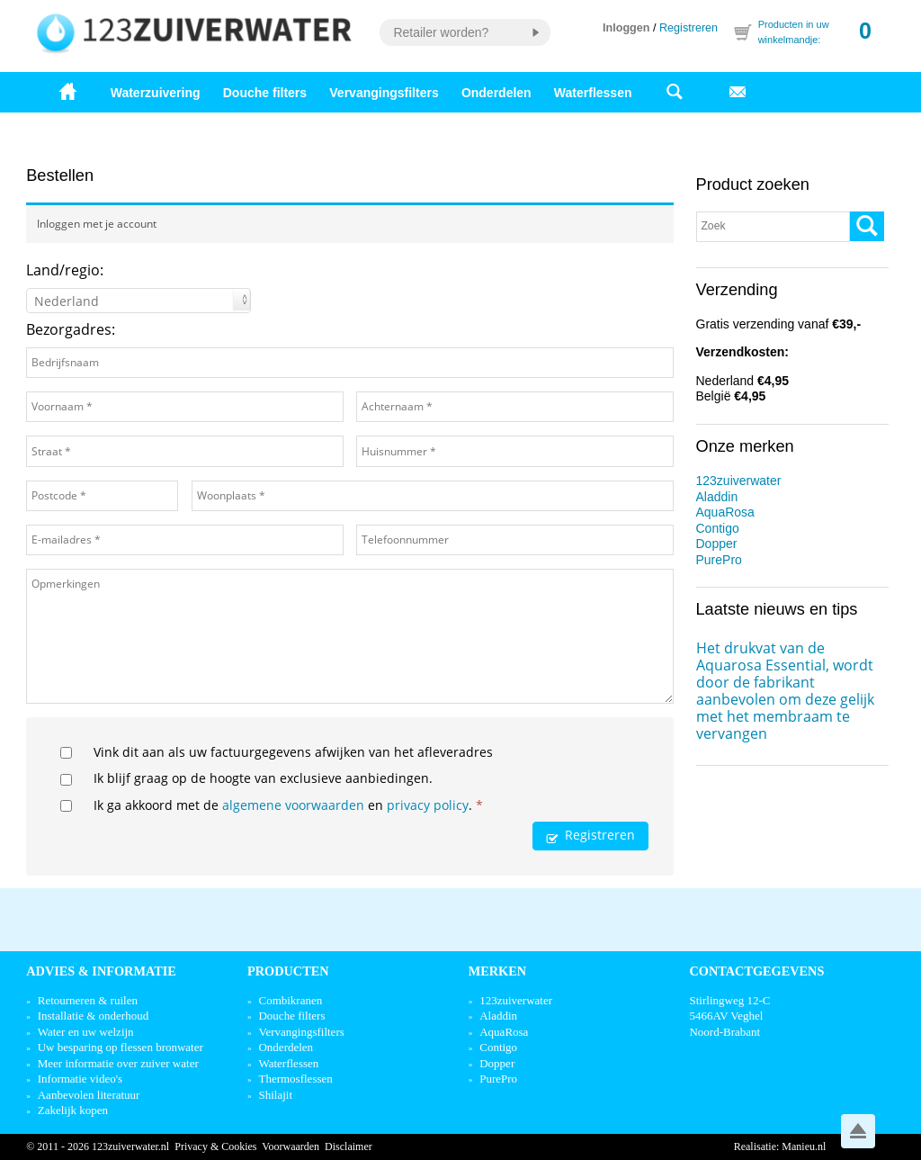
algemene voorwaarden (293, 805)
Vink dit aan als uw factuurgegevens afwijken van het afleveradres (293, 751)
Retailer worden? (440, 32)
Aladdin (717, 497)
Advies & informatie (101, 971)
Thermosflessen (295, 1078)
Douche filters (265, 92)
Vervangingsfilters (383, 92)
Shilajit (275, 1095)
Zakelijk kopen (73, 1110)
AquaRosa (725, 512)
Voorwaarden (290, 1146)
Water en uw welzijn (86, 1032)
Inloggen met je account (96, 223)
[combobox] (138, 300)
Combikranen (290, 1000)
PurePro (719, 560)
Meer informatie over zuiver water (118, 1063)
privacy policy (428, 805)
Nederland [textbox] (66, 301)
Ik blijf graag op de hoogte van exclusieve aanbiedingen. (263, 778)
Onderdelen (496, 92)
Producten (288, 971)
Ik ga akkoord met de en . (288, 805)
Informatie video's (80, 1078)
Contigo (717, 528)
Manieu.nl (804, 1146)
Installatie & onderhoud (93, 1015)
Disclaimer (348, 1146)
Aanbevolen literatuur (89, 1095)
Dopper (717, 543)
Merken (497, 971)
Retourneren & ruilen (88, 1000)
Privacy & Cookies (215, 1146)
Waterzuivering (156, 92)
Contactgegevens (756, 971)
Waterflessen (593, 92)
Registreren (688, 28)
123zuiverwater (739, 480)
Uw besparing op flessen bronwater (120, 1047)
